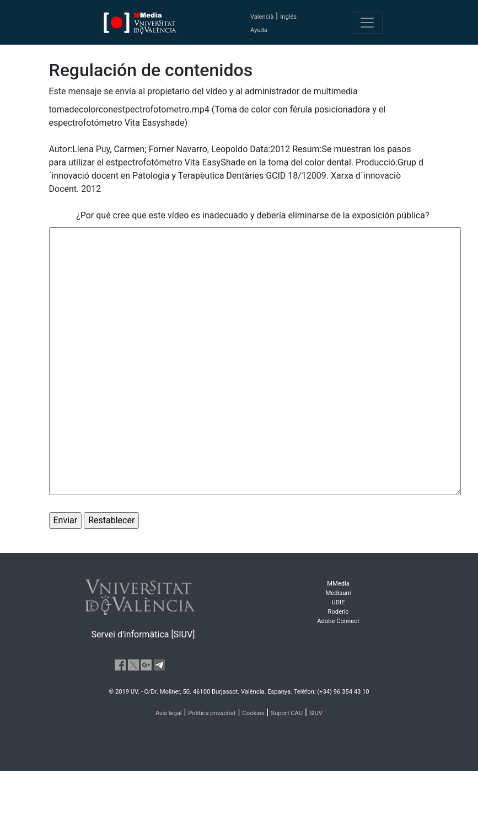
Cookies (253, 713)
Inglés (288, 16)
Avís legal (168, 713)
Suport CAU (287, 713)
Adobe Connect (338, 621)
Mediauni (338, 593)
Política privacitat (211, 713)
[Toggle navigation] (367, 23)
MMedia (338, 583)
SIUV (316, 713)
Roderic (338, 611)
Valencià (261, 16)
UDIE (338, 602)
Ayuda (258, 30)
